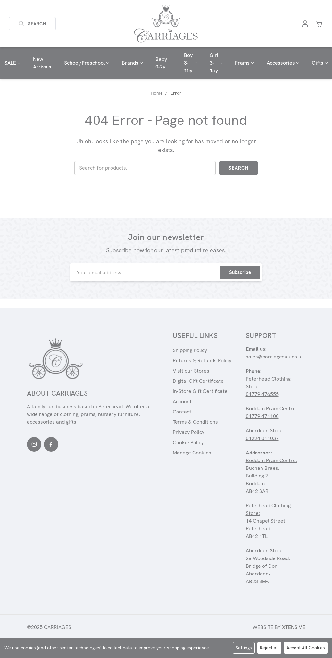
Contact (182, 411)
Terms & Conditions (195, 422)
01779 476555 (262, 394)
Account (182, 401)
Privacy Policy (188, 432)
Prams (244, 63)
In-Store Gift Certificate (200, 391)
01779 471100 (262, 416)
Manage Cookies (192, 452)
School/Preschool (86, 63)
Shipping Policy (190, 350)
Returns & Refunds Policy (202, 360)
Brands (132, 63)
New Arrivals (42, 63)
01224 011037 (262, 438)
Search (32, 24)
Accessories (283, 63)
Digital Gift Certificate (198, 381)
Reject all (269, 648)
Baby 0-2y (163, 63)
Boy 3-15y (190, 63)
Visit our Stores (191, 370)
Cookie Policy (188, 442)
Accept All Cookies (305, 648)
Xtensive (293, 627)
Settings (244, 648)
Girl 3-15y (216, 63)
